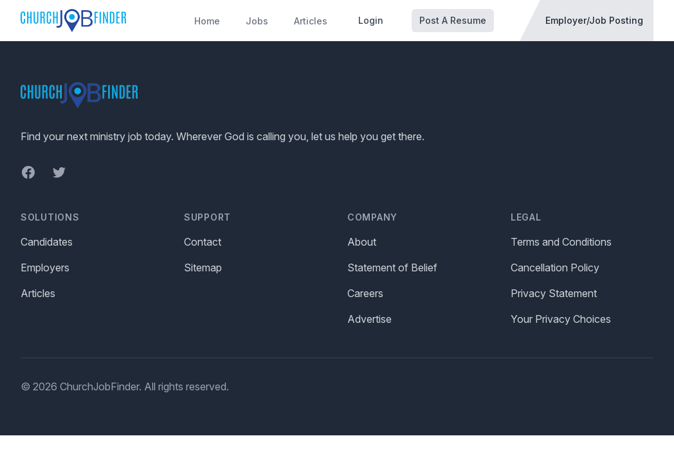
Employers (45, 267)
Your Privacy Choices (561, 319)
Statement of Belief (392, 267)
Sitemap (203, 267)
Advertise (369, 319)
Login (370, 20)
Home (207, 20)
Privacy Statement (554, 293)
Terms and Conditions (561, 241)
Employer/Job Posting (594, 20)
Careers (365, 293)
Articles (310, 20)
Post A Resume (452, 20)
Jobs (257, 20)
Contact (202, 241)
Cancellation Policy (555, 267)
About (361, 241)
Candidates (47, 241)
